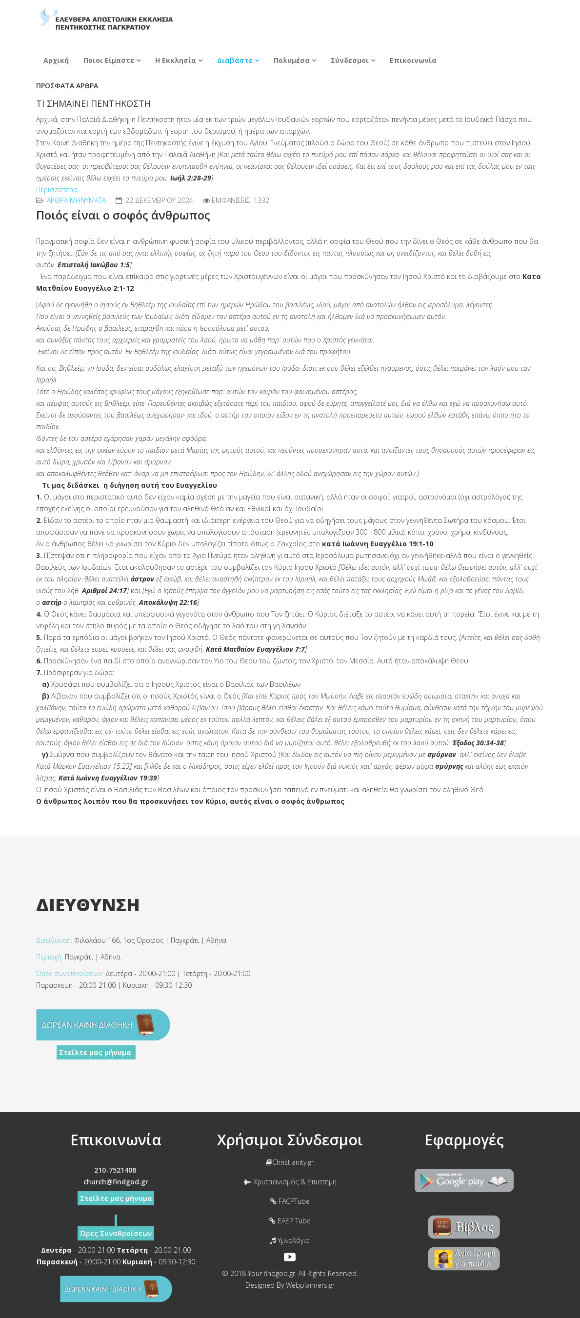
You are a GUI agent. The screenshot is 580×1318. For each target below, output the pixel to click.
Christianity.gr (290, 1162)
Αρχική (56, 60)
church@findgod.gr (115, 1181)
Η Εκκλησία (175, 60)
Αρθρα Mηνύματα (76, 200)
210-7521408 (115, 1170)
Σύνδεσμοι (350, 60)
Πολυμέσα (292, 60)
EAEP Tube (290, 1220)
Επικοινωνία (413, 60)
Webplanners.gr (310, 1285)
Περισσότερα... (59, 189)
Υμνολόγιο (290, 1240)
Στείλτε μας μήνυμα (96, 1052)
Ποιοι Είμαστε (108, 60)
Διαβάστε (235, 60)
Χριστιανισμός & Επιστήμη (290, 1181)
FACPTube (290, 1201)
